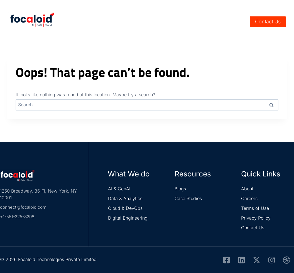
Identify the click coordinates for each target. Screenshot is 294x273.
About (247, 188)
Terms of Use (255, 208)
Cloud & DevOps (125, 208)
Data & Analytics (125, 198)
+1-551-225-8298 (18, 216)
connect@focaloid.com (24, 207)
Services (102, 21)
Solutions (160, 21)
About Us (221, 21)
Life (269, 6)
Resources (192, 21)
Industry (131, 21)
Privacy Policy (256, 218)
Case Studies (188, 198)
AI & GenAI (119, 188)
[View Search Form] (242, 21)
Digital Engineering (128, 218)
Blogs (180, 188)
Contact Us (268, 21)
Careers (255, 6)
